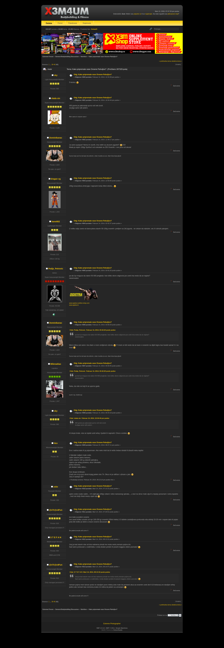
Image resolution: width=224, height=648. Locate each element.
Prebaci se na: (162, 615)
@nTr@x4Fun (55, 510)
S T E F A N (55, 537)
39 (52, 64)
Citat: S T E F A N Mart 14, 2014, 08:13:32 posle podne (90, 572)
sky (55, 75)
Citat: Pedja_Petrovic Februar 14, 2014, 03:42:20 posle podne (92, 330)
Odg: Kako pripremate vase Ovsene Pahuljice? (93, 75)
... (51, 64)
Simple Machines (122, 628)
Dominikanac (55, 138)
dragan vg (56, 179)
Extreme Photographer (112, 624)
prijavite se (137, 14)
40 (54, 64)
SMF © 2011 (110, 628)
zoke (55, 487)
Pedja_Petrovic (55, 268)
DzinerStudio (117, 630)
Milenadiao (55, 364)
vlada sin (55, 98)
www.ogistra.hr (74, 305)
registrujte (148, 14)
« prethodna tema (165, 61)
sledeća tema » (177, 61)
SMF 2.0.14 (100, 628)
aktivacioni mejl (173, 14)
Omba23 (94, 29)
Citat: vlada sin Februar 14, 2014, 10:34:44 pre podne (89, 418)
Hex (56, 443)
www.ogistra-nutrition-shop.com (79, 303)
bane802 (56, 221)
